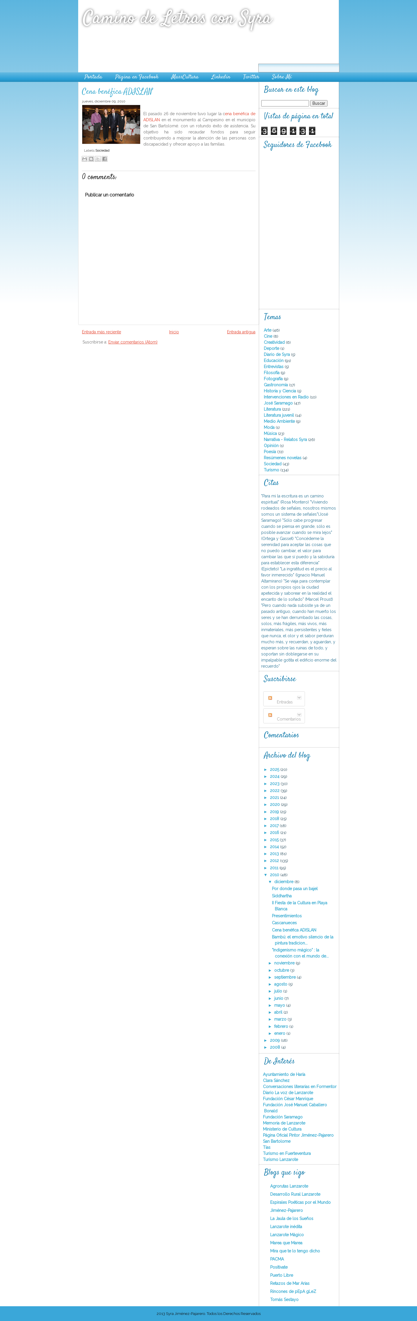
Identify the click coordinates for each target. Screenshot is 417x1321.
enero (280, 1033)
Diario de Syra (277, 354)
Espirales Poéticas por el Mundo (300, 1202)
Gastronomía (276, 385)
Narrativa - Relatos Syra (286, 439)
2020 (275, 804)
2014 (275, 846)
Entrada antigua (241, 332)
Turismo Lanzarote (280, 1159)
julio (278, 991)
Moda (270, 427)
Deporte (272, 348)
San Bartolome (276, 1141)
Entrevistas (274, 366)
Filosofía (272, 372)
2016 (275, 832)
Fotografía (274, 378)
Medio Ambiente (280, 421)
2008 (275, 1047)
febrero (281, 1026)
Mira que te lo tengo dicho (295, 1251)
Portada (93, 77)
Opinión (272, 445)
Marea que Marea (286, 1243)
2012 (275, 860)
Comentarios (284, 719)
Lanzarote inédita (286, 1226)
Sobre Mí (282, 77)
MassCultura (185, 77)
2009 (275, 1040)
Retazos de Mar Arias (290, 1283)
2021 (275, 797)
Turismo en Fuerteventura (287, 1153)
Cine (268, 336)
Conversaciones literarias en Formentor (299, 1086)
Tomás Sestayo (284, 1299)
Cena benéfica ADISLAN (117, 92)
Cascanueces (284, 923)
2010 (275, 874)
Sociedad (102, 150)
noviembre (285, 963)
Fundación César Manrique (288, 1098)
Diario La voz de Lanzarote (288, 1092)
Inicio (174, 332)
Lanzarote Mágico (287, 1234)
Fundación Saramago (283, 1117)
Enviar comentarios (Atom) (133, 342)
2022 (275, 790)
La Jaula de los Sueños (291, 1218)
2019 (275, 811)
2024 (275, 776)
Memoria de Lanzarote (284, 1123)
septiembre (285, 977)
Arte (268, 330)
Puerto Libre (281, 1275)
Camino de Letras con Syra (177, 18)
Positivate (279, 1267)
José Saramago (279, 403)
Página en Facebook (136, 77)
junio (279, 998)
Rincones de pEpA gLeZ (293, 1291)
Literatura (273, 409)
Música (271, 433)
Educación (274, 360)
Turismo (272, 470)
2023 (275, 783)
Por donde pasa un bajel (295, 888)
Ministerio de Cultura (282, 1129)
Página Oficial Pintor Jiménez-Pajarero (298, 1135)
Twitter (251, 77)
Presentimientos (287, 916)
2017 (275, 825)
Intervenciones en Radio (287, 397)
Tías (266, 1147)
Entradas (280, 702)
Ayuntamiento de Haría (284, 1074)
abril (279, 1012)
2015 (275, 839)
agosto (281, 984)
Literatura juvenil (279, 415)
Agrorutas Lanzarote (289, 1186)
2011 (274, 868)
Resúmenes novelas (283, 457)
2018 (275, 818)
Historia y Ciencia (280, 391)
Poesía (270, 451)
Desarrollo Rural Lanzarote (295, 1194)
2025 (275, 769)
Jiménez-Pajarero (286, 1210)
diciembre (284, 881)
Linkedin (221, 77)
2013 (275, 853)
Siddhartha (282, 896)
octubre (282, 970)
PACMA (277, 1259)
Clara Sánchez (276, 1080)
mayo (280, 1005)
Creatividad (275, 342)
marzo (281, 1019)
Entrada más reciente (101, 332)
